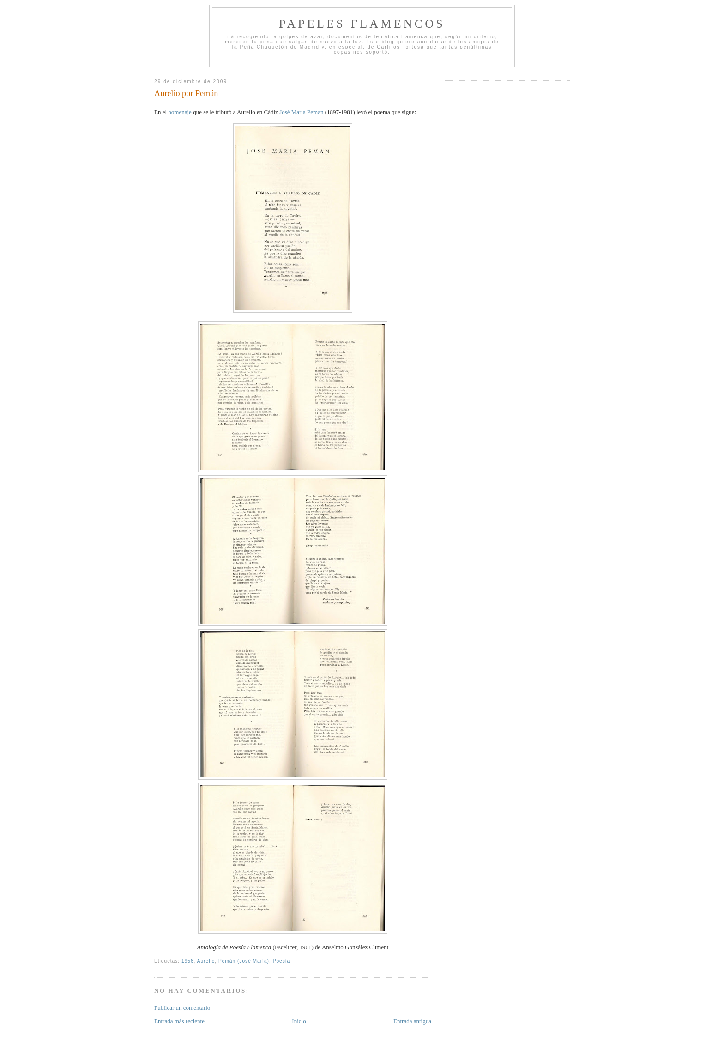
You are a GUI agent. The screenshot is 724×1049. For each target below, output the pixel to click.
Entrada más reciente (179, 1021)
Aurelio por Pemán (186, 93)
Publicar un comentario (182, 1007)
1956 (187, 961)
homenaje (180, 112)
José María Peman (301, 112)
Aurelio (206, 961)
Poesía (281, 961)
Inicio (299, 1021)
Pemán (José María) (243, 961)
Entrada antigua (412, 1021)
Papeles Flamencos (362, 23)
